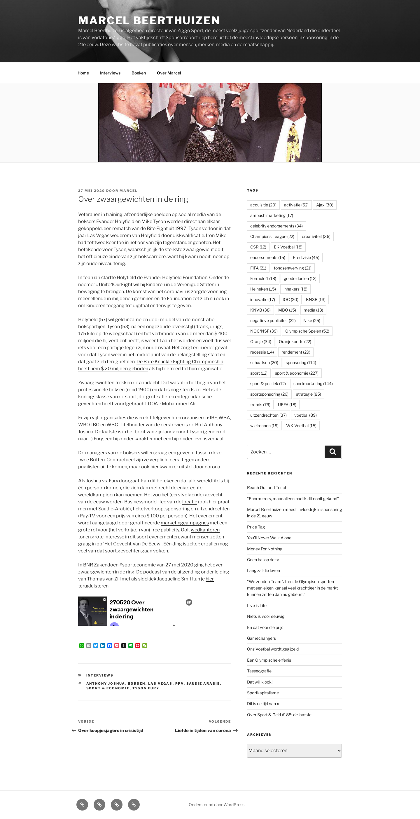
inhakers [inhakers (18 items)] (295, 288)
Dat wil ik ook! (259, 681)
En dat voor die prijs (265, 627)
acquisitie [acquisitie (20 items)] (263, 204)
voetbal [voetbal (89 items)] (305, 415)
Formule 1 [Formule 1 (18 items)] (263, 278)
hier (210, 579)
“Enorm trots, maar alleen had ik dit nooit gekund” (293, 498)
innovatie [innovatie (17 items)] (262, 299)
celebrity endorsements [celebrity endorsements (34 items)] (276, 225)
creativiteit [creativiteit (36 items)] (316, 236)
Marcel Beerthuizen (149, 20)
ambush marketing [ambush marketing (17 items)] (271, 215)
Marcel (129, 191)
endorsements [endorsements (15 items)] (267, 257)
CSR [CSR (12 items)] (258, 246)
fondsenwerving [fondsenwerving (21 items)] (293, 267)
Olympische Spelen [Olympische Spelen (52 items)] (307, 330)
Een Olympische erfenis (269, 660)
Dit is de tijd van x (263, 703)
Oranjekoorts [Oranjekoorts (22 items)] (295, 341)
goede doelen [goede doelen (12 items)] (300, 278)
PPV (179, 683)
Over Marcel (169, 72)
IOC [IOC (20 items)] (290, 299)
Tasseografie (259, 670)
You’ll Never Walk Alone (269, 537)
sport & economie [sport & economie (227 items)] (296, 373)
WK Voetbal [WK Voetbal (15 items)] (301, 425)
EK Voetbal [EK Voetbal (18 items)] (288, 246)
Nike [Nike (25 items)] (311, 320)
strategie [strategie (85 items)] (308, 394)
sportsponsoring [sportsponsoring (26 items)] (269, 394)
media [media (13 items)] (313, 309)
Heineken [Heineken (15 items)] (263, 288)
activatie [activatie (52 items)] (296, 204)
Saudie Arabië (203, 683)
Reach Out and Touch (267, 487)
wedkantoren (205, 530)
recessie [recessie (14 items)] (262, 351)
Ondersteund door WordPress (216, 804)
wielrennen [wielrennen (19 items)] (264, 425)
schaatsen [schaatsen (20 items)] (264, 362)
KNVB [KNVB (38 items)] (260, 309)
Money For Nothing (264, 548)
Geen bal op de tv (263, 559)
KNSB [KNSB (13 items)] (316, 299)
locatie (189, 502)
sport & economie (108, 688)
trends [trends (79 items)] (260, 404)
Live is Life (257, 605)
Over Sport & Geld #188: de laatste (279, 714)
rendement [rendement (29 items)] (295, 351)
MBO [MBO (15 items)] (287, 309)
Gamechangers (261, 638)
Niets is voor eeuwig (265, 616)
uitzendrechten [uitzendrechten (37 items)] (268, 415)
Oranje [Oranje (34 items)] (260, 341)
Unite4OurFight (115, 284)
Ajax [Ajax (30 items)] (324, 204)
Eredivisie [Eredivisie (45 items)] (306, 257)
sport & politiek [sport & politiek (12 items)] (268, 383)
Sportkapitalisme (263, 692)
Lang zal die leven (263, 570)
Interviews (110, 72)
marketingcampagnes (185, 523)
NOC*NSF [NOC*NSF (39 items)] (264, 330)
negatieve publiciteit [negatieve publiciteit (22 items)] (273, 320)
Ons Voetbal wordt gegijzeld (273, 648)
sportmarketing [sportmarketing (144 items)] (313, 383)
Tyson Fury (146, 688)
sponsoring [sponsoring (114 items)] (301, 362)
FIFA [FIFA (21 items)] (258, 267)
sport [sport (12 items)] (258, 373)
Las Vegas (160, 683)
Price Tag (256, 526)
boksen (137, 683)
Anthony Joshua (105, 683)
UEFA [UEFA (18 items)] (287, 404)
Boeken (139, 72)
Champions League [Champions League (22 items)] (272, 236)
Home (83, 72)
